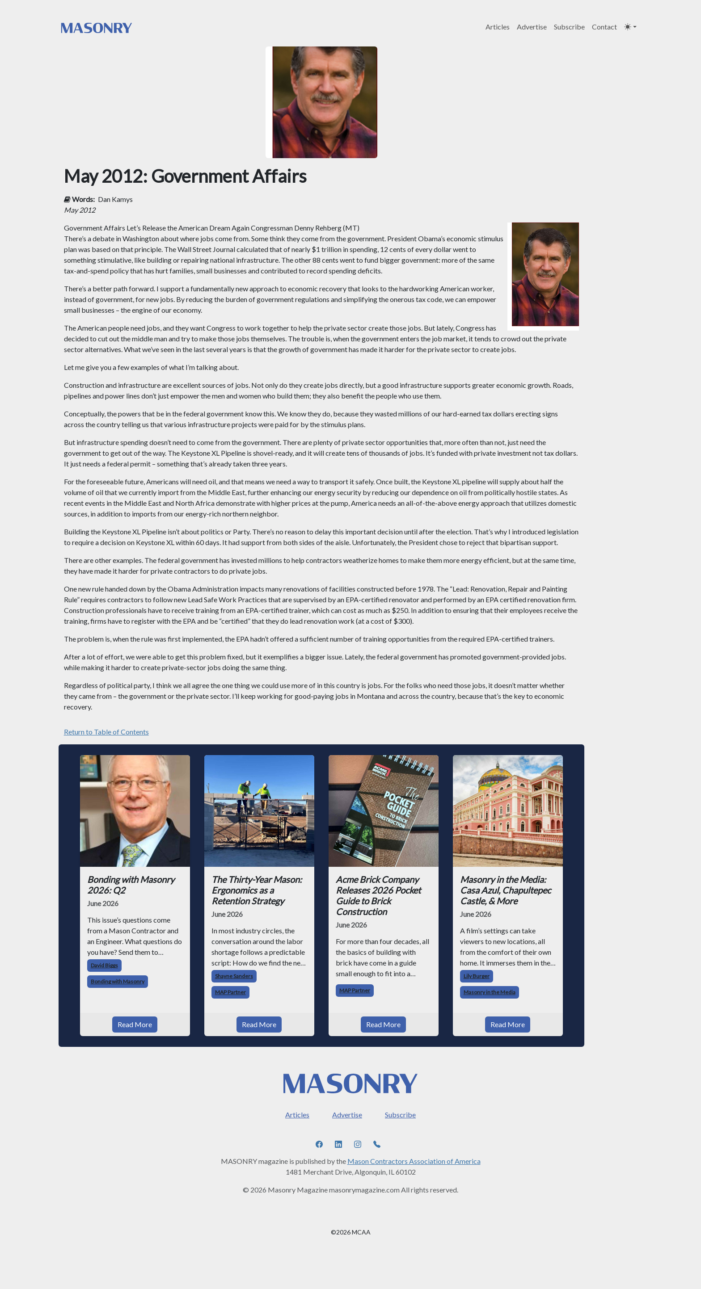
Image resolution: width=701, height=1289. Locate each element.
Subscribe (569, 26)
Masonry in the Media (489, 992)
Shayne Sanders (234, 976)
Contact (604, 26)
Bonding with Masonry (117, 981)
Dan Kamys (115, 199)
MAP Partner (230, 992)
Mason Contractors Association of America (414, 1161)
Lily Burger (477, 976)
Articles (498, 26)
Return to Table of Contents (106, 731)
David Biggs (104, 965)
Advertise (532, 26)
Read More (135, 1024)
